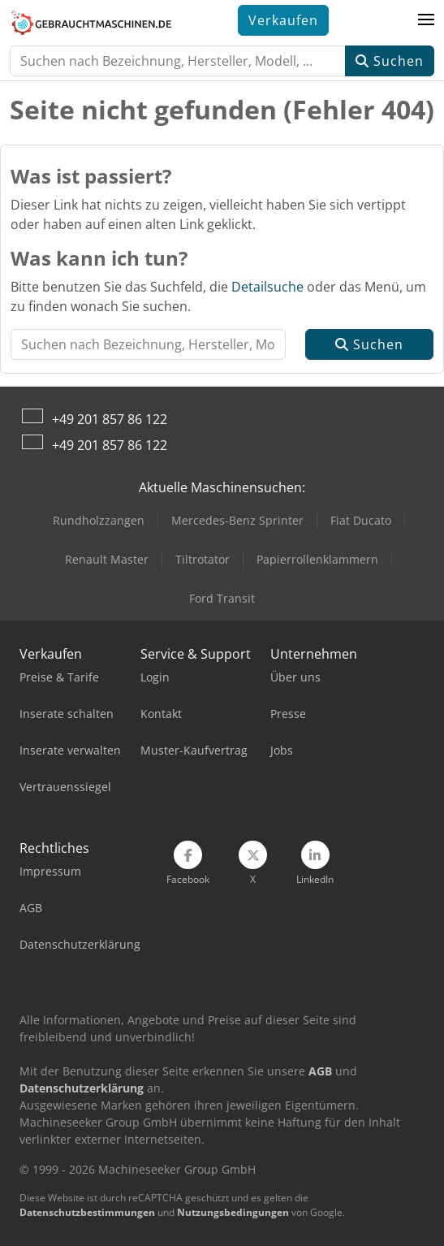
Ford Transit (222, 598)
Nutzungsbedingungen (233, 1212)
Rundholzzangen (98, 520)
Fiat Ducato (360, 520)
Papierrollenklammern (317, 559)
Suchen (390, 61)
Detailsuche (267, 287)
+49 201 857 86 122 (109, 419)
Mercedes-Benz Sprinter (237, 520)
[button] (426, 20)
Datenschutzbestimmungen (87, 1212)
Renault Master (107, 559)
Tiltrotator (202, 559)
